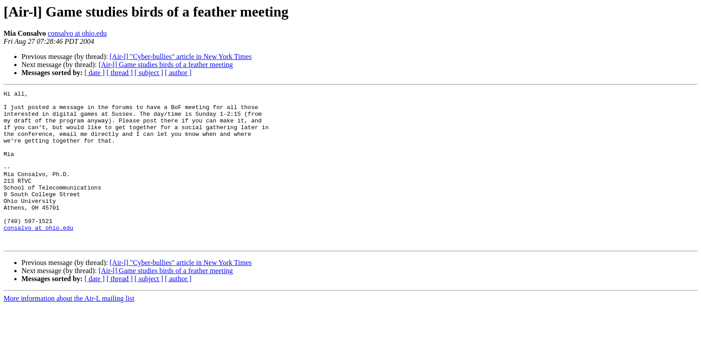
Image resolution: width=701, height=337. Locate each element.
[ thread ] (119, 72)
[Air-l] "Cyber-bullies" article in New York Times (181, 56)
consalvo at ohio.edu (77, 33)
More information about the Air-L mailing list (69, 329)
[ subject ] (149, 72)
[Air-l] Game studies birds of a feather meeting (165, 64)
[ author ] (178, 72)
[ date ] (94, 72)
